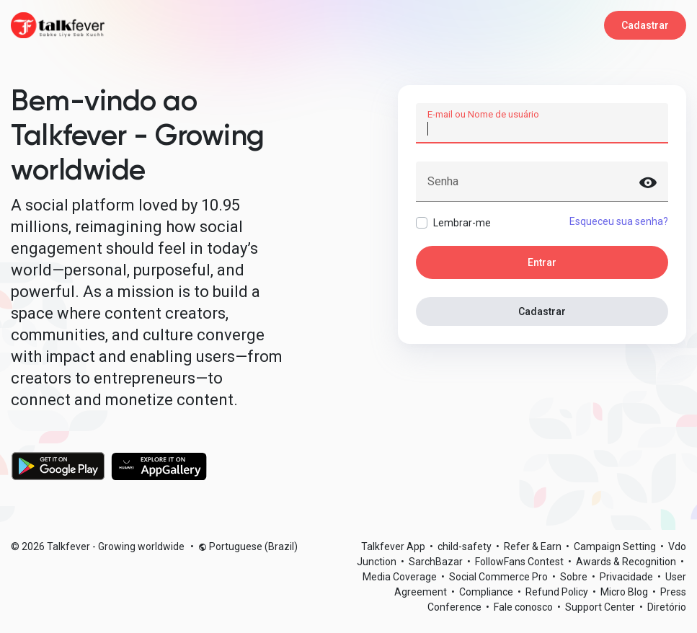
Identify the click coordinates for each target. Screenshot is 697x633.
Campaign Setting (616, 546)
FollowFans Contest (520, 561)
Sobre (575, 577)
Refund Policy (557, 592)
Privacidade (627, 577)
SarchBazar (437, 561)
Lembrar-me (462, 223)
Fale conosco (524, 607)
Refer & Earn (534, 546)
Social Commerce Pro (499, 577)
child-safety (466, 546)
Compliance (487, 592)
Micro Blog (625, 592)
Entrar (542, 262)
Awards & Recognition (627, 561)
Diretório (666, 607)
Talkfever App (394, 546)
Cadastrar (645, 25)
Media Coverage (401, 577)
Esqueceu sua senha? (618, 221)
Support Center (601, 607)
